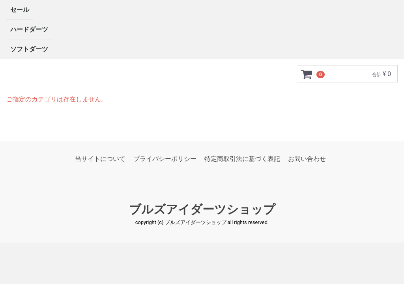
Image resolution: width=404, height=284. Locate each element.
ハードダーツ (29, 29)
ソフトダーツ (29, 49)
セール (19, 9)
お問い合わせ (307, 159)
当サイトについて (100, 159)
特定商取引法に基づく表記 (242, 159)
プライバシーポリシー (164, 159)
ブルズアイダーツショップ (202, 210)
